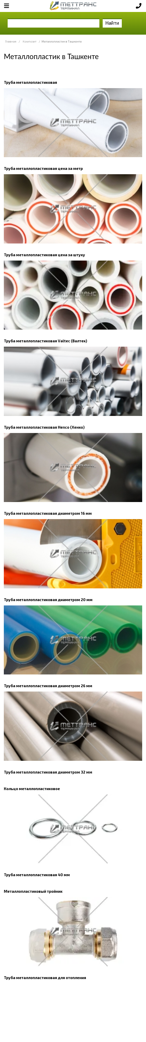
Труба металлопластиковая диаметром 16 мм (48, 513)
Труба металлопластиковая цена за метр (43, 168)
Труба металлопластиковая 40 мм (37, 874)
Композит (29, 41)
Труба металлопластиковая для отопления (45, 977)
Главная (10, 41)
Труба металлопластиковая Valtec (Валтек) (45, 341)
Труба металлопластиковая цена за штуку (44, 254)
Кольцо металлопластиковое (32, 788)
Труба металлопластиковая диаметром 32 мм (48, 772)
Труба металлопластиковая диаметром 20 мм (48, 599)
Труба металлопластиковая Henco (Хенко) (44, 427)
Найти (112, 23)
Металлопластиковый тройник (33, 891)
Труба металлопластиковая (30, 82)
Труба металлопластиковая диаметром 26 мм (48, 685)
